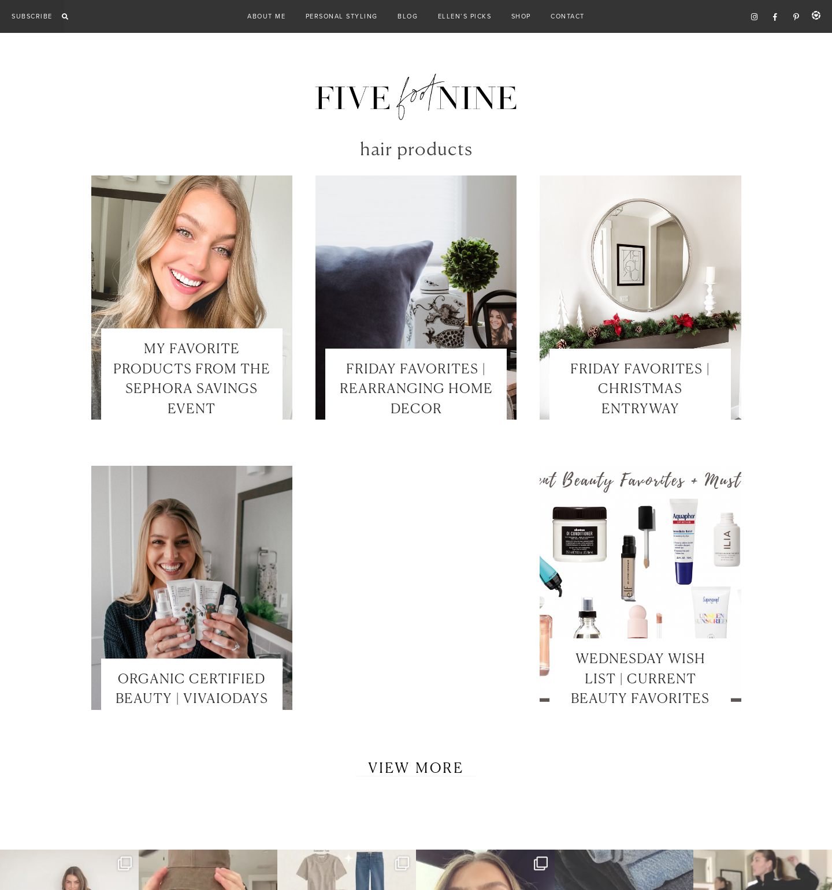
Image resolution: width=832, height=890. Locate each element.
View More (416, 769)
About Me (266, 16)
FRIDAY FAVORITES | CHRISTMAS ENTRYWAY (640, 389)
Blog (408, 16)
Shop (521, 16)
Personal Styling (342, 16)
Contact (568, 16)
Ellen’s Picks (465, 16)
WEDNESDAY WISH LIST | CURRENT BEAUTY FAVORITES (640, 679)
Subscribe (32, 16)
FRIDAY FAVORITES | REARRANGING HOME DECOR (416, 389)
